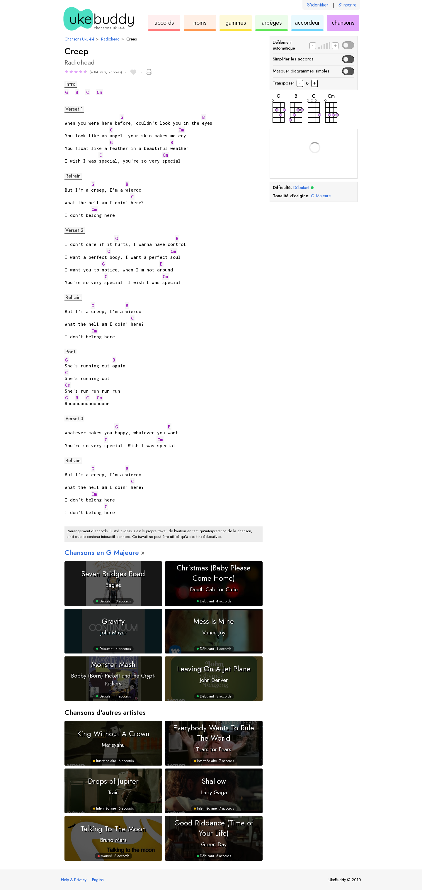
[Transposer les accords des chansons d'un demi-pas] (314, 83)
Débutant (303, 187)
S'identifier (317, 4)
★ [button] (66, 71)
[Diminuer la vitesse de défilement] (312, 45)
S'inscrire (347, 4)
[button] (93, 72)
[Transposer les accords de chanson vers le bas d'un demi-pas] (300, 83)
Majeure (321, 195)
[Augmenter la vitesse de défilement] (335, 45)
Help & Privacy (73, 880)
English (98, 880)
